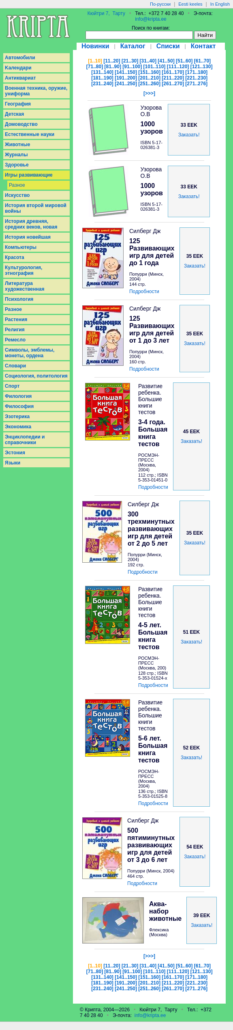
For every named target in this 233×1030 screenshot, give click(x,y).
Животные (17, 144)
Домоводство (21, 124)
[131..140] (102, 72)
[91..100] (132, 66)
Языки (12, 463)
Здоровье (17, 165)
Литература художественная (24, 286)
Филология (18, 396)
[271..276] (196, 83)
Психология (19, 299)
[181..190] (102, 78)
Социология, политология (36, 376)
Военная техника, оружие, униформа (36, 91)
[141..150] (126, 72)
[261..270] (173, 83)
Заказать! (189, 135)
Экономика (18, 427)
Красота (14, 257)
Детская (14, 114)
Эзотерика (17, 416)
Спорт (12, 386)
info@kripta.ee (151, 19)
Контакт (203, 46)
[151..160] (149, 72)
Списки (168, 46)
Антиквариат (20, 78)
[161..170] (173, 72)
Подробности (144, 291)
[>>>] (149, 93)
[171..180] (196, 72)
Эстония (15, 453)
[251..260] (149, 83)
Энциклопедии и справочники (25, 439)
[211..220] (173, 78)
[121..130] (201, 66)
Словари (15, 366)
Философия (19, 406)
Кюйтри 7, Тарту (106, 13)
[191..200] (126, 78)
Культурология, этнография (23, 270)
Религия (15, 330)
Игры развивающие (29, 175)
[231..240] (102, 83)
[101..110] (154, 66)
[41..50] (166, 61)
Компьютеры (20, 247)
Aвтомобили (20, 57)
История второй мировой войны (35, 208)
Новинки (95, 46)
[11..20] (111, 61)
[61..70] (202, 61)
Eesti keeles (190, 4)
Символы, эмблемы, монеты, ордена (29, 352)
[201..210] (149, 78)
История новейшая (28, 237)
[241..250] (126, 83)
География (18, 104)
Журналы (16, 155)
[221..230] (196, 78)
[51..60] (184, 61)
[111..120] (178, 66)
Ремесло (15, 340)
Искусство (17, 195)
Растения (16, 319)
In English (220, 4)
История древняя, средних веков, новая (31, 224)
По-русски (160, 4)
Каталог (132, 46)
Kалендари (18, 68)
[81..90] (113, 66)
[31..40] (148, 61)
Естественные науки (29, 134)
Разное (17, 185)
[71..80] (94, 66)
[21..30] (130, 61)
